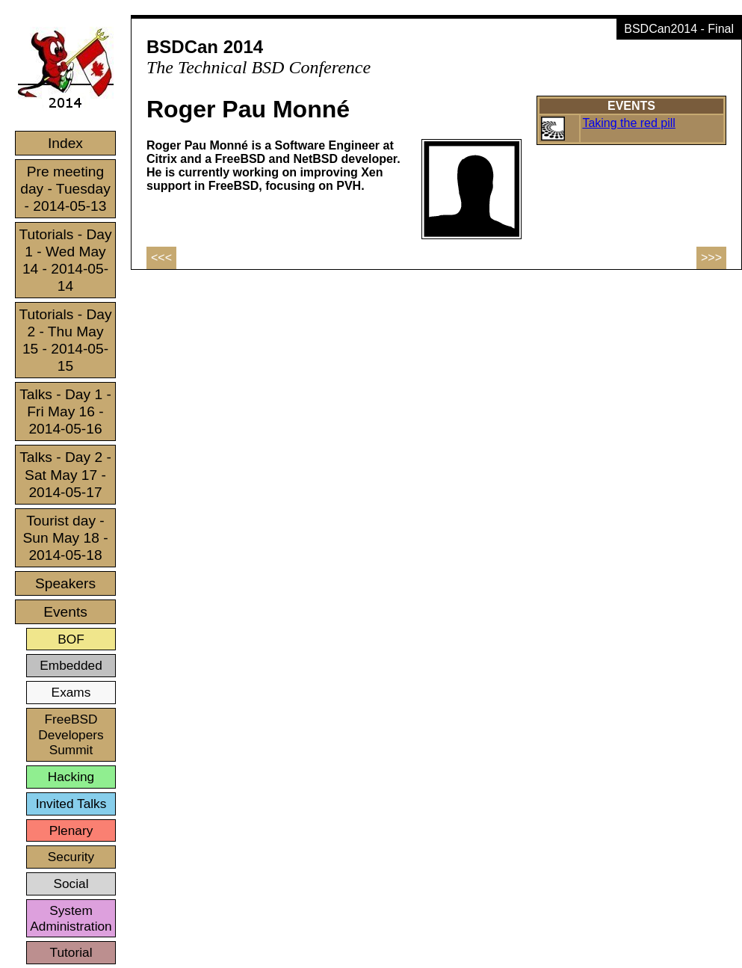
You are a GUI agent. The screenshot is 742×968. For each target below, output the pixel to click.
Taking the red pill (628, 123)
